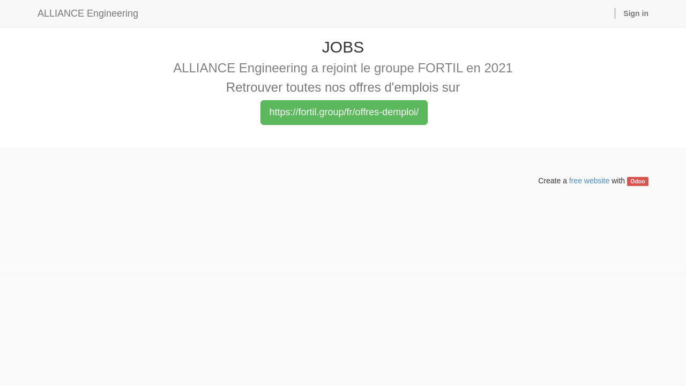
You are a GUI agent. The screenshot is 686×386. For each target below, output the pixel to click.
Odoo (637, 181)
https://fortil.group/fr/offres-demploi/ (344, 112)
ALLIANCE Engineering (88, 13)
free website (589, 180)
